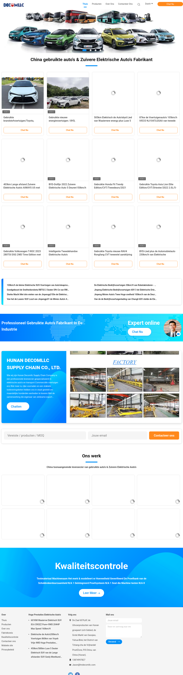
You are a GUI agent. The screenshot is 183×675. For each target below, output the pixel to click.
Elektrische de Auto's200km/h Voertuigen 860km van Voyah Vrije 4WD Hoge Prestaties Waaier (45, 639)
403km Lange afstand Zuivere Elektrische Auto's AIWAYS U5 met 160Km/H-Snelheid (21, 187)
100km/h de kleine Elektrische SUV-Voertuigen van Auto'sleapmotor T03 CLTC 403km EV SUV (38, 286)
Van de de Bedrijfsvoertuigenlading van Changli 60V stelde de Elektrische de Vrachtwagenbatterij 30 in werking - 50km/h (125, 299)
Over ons (6, 628)
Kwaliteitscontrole (10, 637)
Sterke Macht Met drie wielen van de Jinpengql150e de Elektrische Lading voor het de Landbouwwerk (38, 295)
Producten (6, 624)
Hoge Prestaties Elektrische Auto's (44, 614)
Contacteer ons (164, 435)
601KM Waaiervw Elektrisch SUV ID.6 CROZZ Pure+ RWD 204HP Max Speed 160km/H (46, 624)
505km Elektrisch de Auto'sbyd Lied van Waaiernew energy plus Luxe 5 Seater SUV (113, 120)
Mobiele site (7, 645)
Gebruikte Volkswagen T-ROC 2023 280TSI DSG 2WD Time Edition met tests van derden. (22, 254)
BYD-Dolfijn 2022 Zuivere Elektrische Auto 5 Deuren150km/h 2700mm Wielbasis (67, 187)
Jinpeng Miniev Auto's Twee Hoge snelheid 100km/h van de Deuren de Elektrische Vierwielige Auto (125, 295)
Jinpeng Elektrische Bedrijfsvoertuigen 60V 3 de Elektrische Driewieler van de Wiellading (125, 290)
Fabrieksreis (7, 633)
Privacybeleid (8, 649)
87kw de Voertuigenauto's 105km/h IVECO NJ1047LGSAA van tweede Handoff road (158, 120)
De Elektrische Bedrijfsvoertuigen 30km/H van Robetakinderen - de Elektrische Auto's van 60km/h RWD (125, 286)
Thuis (4, 620)
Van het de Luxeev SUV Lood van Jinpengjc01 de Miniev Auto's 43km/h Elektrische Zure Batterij (38, 299)
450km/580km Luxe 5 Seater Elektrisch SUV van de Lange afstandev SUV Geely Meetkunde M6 (46, 653)
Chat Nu (170, 4)
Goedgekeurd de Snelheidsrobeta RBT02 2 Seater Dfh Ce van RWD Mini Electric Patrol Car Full (38, 290)
